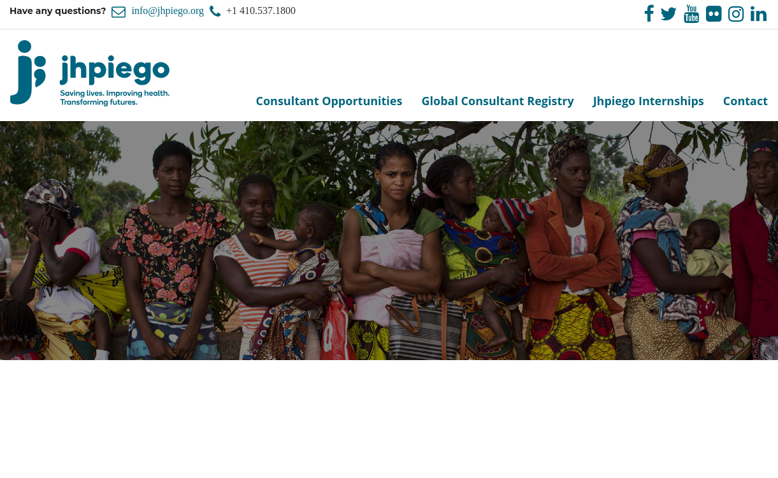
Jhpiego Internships (648, 100)
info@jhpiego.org (167, 10)
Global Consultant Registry (497, 100)
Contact (745, 100)
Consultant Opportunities (329, 100)
